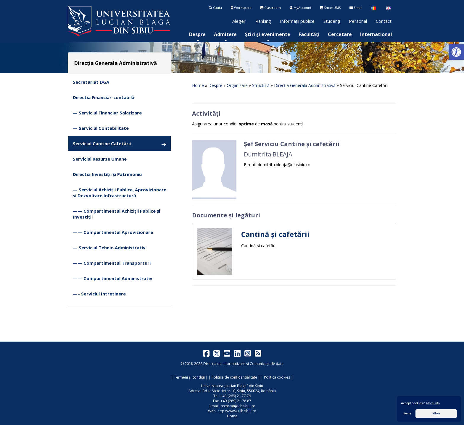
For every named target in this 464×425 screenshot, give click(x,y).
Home (198, 85)
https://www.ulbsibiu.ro (237, 410)
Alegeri (239, 21)
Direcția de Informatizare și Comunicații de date (243, 363)
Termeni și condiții (189, 377)
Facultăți (309, 34)
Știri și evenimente (267, 34)
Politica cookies (277, 377)
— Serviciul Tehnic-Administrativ (109, 248)
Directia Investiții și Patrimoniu (107, 174)
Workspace (241, 7)
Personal (358, 21)
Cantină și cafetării (275, 234)
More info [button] (433, 403)
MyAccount (300, 7)
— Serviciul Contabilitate (101, 128)
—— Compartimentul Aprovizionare (113, 232)
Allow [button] (436, 413)
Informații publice (297, 21)
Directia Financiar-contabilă (103, 97)
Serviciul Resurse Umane (100, 159)
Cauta (215, 7)
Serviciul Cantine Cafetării (119, 143)
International (376, 34)
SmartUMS (330, 7)
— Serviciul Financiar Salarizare (107, 113)
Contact (384, 21)
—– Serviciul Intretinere (99, 294)
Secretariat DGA (91, 82)
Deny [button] (407, 413)
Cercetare (340, 34)
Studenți (331, 21)
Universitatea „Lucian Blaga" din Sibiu (232, 385)
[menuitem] (197, 34)
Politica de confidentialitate (234, 377)
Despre (197, 34)
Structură (261, 85)
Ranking (263, 21)
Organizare (237, 85)
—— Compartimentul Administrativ (112, 278)
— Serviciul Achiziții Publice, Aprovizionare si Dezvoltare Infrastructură (119, 192)
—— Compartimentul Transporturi (112, 263)
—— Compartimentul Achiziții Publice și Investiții (116, 214)
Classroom (270, 7)
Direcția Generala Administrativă (305, 85)
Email (355, 7)
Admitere (225, 34)
